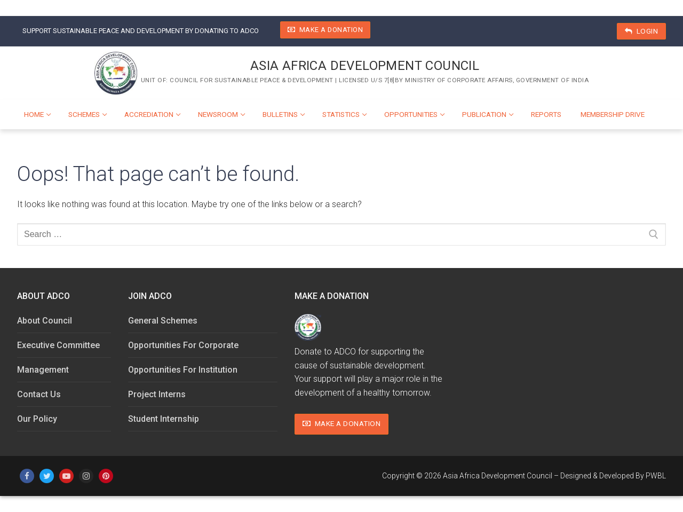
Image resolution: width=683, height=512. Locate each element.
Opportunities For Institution (182, 370)
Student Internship (163, 419)
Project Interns (157, 394)
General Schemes (162, 321)
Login (641, 31)
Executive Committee (58, 345)
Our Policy (37, 419)
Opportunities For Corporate (183, 345)
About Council (44, 321)
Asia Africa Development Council (364, 65)
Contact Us (39, 394)
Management (43, 370)
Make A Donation (325, 30)
